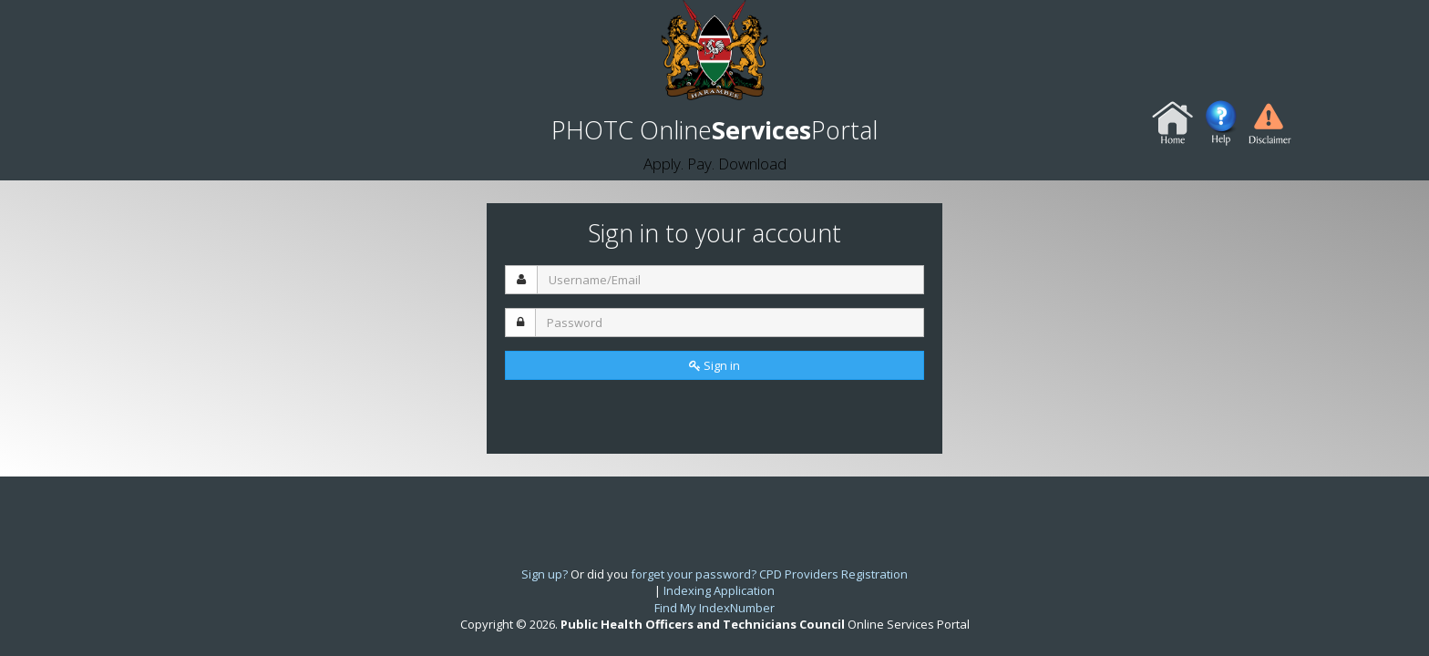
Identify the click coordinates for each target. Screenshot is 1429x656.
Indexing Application (719, 590)
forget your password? (693, 574)
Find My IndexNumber (714, 608)
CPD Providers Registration (833, 574)
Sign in (714, 365)
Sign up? (544, 574)
